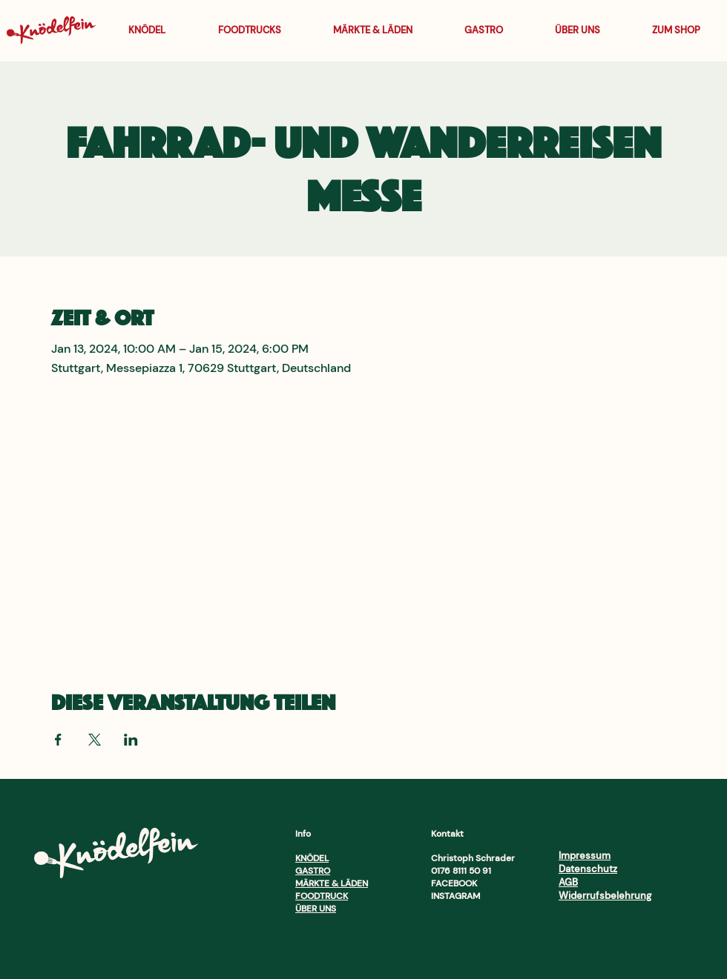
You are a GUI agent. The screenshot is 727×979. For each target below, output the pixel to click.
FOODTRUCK (321, 896)
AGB (568, 882)
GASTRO (312, 871)
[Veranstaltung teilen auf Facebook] (58, 740)
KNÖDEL (312, 858)
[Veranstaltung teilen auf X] (95, 740)
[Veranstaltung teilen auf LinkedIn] (131, 740)
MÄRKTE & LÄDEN (331, 883)
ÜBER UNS (315, 909)
